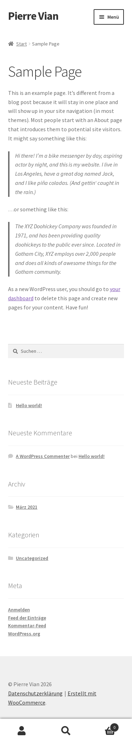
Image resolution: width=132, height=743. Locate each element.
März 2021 (26, 507)
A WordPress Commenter (43, 456)
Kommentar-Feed (27, 625)
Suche (66, 731)
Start (21, 44)
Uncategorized (32, 558)
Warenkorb (103, 726)
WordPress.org (24, 633)
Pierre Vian (33, 16)
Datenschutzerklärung (35, 693)
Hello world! (29, 405)
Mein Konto (22, 731)
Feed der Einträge (27, 618)
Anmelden (19, 609)
